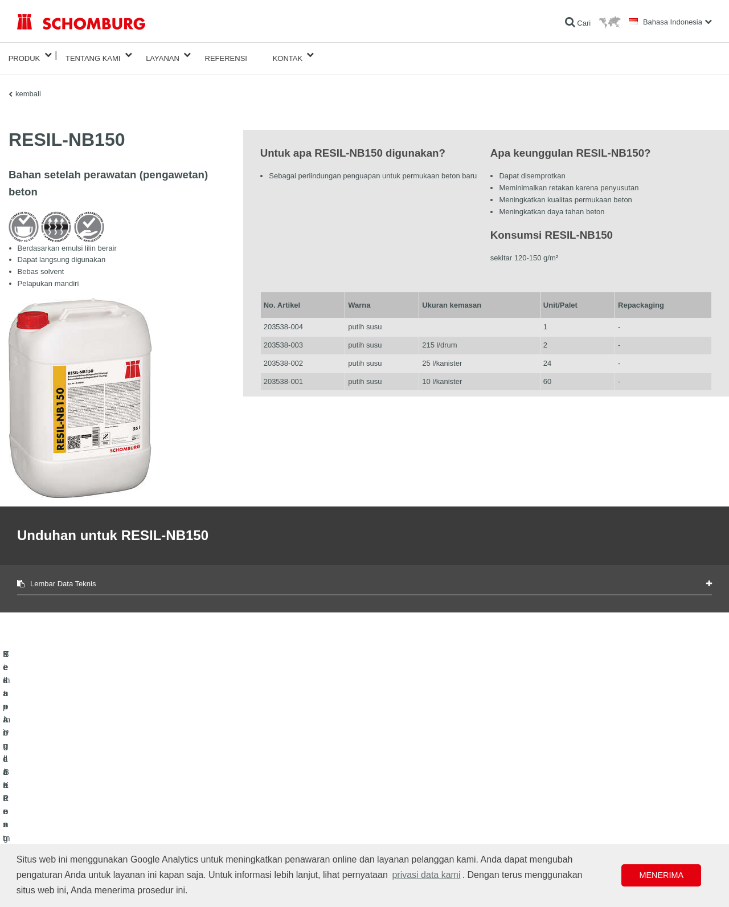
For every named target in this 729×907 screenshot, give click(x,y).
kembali (28, 87)
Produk (24, 55)
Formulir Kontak (279, 808)
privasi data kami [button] (426, 875)
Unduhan (268, 791)
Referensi (226, 55)
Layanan (162, 55)
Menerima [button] (661, 875)
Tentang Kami (93, 55)
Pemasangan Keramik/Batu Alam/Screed (79, 808)
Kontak (288, 55)
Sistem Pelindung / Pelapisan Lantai (71, 825)
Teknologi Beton (41, 842)
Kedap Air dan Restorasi (54, 791)
